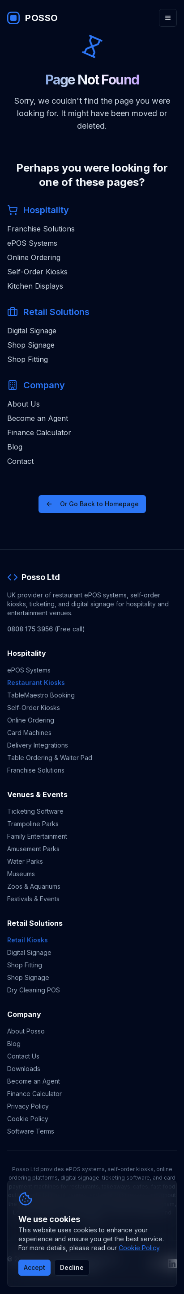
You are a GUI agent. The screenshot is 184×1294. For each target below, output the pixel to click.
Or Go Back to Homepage (92, 504)
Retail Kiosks (27, 940)
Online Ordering (33, 257)
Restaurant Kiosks (36, 682)
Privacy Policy (28, 1106)
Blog (14, 446)
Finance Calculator (39, 432)
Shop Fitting (27, 359)
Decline (72, 1267)
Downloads (23, 1068)
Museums (21, 874)
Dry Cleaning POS (33, 990)
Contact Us (23, 1056)
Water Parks (25, 861)
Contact (20, 461)
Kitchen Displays (35, 285)
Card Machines (29, 732)
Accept (34, 1267)
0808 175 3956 (30, 629)
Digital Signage (31, 330)
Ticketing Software (35, 811)
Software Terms (30, 1131)
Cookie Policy (27, 1118)
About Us (23, 403)
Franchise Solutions (41, 228)
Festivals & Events (33, 899)
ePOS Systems (32, 243)
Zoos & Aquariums (33, 886)
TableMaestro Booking (41, 695)
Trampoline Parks (33, 824)
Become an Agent (37, 418)
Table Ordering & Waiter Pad (49, 757)
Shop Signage (31, 344)
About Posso (26, 1031)
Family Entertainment (37, 836)
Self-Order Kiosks (37, 271)
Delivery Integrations (37, 745)
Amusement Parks (33, 849)
